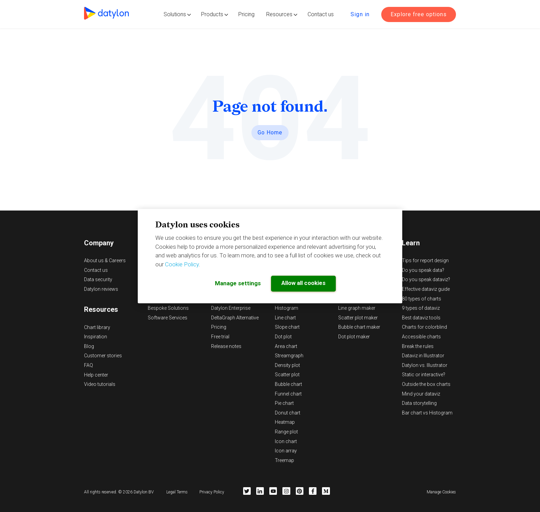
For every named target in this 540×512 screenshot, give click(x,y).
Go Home (270, 132)
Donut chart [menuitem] (287, 413)
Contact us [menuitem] (96, 270)
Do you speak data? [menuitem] (423, 270)
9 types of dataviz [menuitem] (421, 308)
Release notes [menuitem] (226, 346)
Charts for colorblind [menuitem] (424, 327)
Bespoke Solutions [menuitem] (168, 308)
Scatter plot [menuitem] (287, 374)
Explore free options (419, 14)
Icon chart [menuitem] (286, 441)
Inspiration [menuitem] (95, 336)
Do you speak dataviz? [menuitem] (426, 279)
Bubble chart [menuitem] (288, 384)
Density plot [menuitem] (287, 365)
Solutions (175, 14)
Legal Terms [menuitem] (177, 492)
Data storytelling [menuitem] (419, 403)
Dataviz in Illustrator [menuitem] (423, 355)
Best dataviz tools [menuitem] (421, 317)
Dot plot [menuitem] (283, 336)
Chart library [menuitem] (97, 327)
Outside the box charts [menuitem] (426, 384)
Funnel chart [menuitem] (288, 394)
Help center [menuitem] (96, 375)
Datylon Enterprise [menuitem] (230, 308)
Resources (279, 14)
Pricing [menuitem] (218, 327)
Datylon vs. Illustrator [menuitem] (424, 365)
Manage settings (238, 283)
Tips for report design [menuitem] (425, 260)
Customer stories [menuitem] (103, 355)
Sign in (360, 14)
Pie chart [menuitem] (284, 403)
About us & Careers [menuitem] (105, 260)
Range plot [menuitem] (286, 431)
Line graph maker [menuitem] (356, 308)
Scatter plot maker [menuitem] (358, 317)
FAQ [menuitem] (88, 365)
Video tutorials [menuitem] (99, 384)
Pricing (246, 14)
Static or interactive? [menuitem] (423, 374)
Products (212, 14)
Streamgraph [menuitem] (289, 355)
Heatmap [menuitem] (285, 422)
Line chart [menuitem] (285, 317)
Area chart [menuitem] (286, 346)
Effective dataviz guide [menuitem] (426, 289)
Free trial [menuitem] (220, 336)
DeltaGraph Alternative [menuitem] (235, 317)
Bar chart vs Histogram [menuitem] (427, 413)
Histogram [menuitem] (286, 308)
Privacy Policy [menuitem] (211, 492)
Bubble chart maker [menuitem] (359, 327)
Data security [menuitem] (98, 279)
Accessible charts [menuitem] (421, 336)
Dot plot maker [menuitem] (354, 336)
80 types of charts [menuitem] (421, 298)
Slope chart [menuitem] (287, 327)
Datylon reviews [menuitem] (101, 289)
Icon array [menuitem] (286, 450)
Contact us (321, 14)
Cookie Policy (182, 264)
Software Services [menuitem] (167, 317)
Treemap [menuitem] (284, 460)
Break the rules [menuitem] (418, 346)
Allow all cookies (303, 282)
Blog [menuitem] (89, 346)
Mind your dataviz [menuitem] (421, 394)
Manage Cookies (441, 492)
